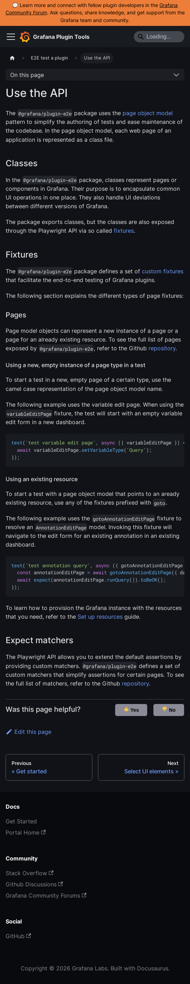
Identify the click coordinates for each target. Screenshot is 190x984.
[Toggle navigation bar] (11, 36)
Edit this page (28, 731)
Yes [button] (131, 709)
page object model (148, 113)
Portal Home (26, 832)
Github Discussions (34, 884)
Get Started (21, 821)
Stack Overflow (29, 873)
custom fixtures (162, 271)
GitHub (18, 936)
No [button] (169, 709)
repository (162, 348)
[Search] (159, 36)
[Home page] (12, 58)
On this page (27, 74)
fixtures (124, 230)
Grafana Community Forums (46, 895)
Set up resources (100, 616)
